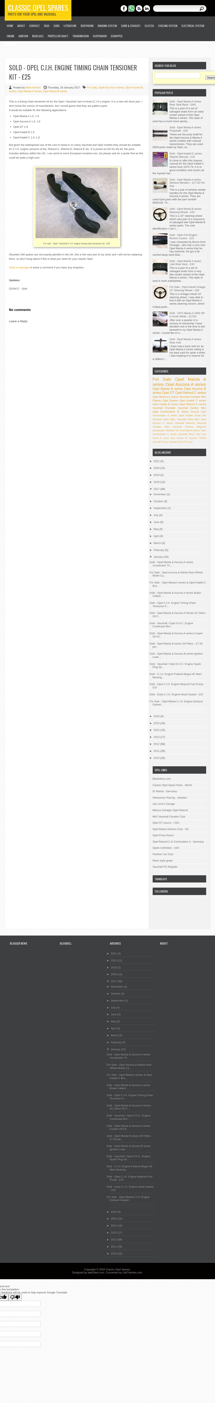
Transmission (80, 36)
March (158, 543)
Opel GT (168, 392)
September (160, 508)
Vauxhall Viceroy (160, 442)
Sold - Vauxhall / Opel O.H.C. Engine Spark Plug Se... (128, 1158)
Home (10, 25)
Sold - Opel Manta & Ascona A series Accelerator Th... (171, 564)
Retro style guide (163, 860)
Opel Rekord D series (166, 396)
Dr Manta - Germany (165, 791)
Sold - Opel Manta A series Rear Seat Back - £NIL (185, 103)
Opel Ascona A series (111, 87)
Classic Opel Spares (38, 7)
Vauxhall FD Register (165, 866)
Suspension (100, 36)
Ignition (23, 36)
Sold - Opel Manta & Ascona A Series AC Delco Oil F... (129, 1107)
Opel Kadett (186, 415)
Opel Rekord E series (192, 404)
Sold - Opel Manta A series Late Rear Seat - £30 (185, 263)
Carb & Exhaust (131, 25)
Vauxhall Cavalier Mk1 (192, 396)
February (159, 550)
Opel (198, 434)
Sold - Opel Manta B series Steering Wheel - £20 (185, 210)
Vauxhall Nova (186, 434)
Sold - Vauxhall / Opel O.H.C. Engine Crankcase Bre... (171, 625)
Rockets (193, 438)
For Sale (92, 87)
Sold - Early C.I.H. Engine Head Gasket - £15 (176, 694)
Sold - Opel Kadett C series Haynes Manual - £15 (186, 155)
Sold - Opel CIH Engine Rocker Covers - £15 (183, 236)
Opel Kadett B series (165, 404)
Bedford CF (172, 430)
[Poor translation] (15, 1297)
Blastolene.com (162, 778)
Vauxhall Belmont (185, 423)
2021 (157, 461)
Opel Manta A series (29, 91)
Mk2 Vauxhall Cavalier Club (169, 816)
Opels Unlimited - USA (166, 847)
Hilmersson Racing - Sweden (170, 797)
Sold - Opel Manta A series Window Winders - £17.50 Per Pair (187, 183)
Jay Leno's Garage (164, 803)
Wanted (195, 411)
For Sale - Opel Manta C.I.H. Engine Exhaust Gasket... (128, 1198)
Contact (34, 25)
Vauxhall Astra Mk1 (188, 419)
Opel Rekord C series (190, 392)
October (159, 501)
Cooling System (167, 25)
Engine (10, 36)
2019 (157, 475)
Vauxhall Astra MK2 (164, 419)
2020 (157, 468)
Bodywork (87, 25)
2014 (157, 730)
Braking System (107, 25)
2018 (157, 482)
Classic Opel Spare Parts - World (172, 785)
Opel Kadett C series (192, 400)
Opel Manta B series (55, 91)
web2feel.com (96, 1272)
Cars (56, 25)
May (156, 529)
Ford (182, 430)
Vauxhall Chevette (164, 407)
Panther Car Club (163, 854)
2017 (157, 488)
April (157, 536)
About (21, 25)
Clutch (149, 25)
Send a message (19, 267)
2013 (157, 737)
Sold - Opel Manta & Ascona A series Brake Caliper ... (128, 1087)
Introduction (159, 430)
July (156, 515)
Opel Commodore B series (170, 411)
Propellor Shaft (58, 36)
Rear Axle (38, 36)
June (157, 522)
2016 (157, 716)
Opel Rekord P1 (179, 438)
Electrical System (192, 25)
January (159, 556)
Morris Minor (193, 430)
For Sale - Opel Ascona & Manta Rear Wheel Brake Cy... (129, 1066)
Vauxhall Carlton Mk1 (192, 407)
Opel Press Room (163, 835)
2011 (157, 751)
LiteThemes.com (132, 1272)
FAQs (46, 25)
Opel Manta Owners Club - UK (171, 829)
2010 (157, 757)
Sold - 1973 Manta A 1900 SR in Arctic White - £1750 (187, 315)
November (160, 494)
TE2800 (202, 438)
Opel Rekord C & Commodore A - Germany (178, 841)
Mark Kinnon (34, 87)
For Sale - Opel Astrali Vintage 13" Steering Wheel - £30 (188, 288)
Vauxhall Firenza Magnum (189, 426)
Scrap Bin (200, 415)
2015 (157, 723)
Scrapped (116, 36)
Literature (70, 25)
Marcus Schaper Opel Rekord (170, 810)
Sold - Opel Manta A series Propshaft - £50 (185, 129)
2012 (157, 744)
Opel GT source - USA (166, 822)
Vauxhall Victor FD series (181, 442)
